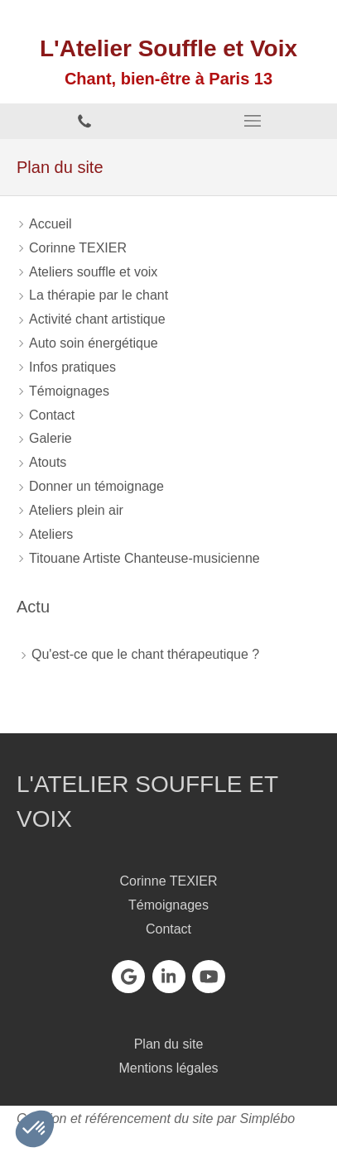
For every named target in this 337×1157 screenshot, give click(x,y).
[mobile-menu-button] (253, 120)
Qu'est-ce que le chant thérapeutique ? (145, 654)
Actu (33, 607)
